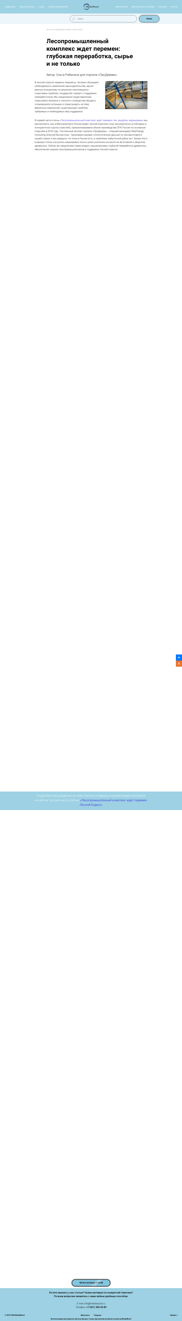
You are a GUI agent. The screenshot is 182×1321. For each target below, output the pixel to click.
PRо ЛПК (174, 7)
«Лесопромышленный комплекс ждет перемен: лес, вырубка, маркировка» (101, 120)
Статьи (41, 7)
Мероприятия (121, 7)
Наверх (173, 1315)
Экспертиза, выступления (142, 7)
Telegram (97, 1315)
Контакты (162, 7)
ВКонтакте (85, 1315)
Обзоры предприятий (57, 7)
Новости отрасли (26, 7)
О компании (10, 7)
